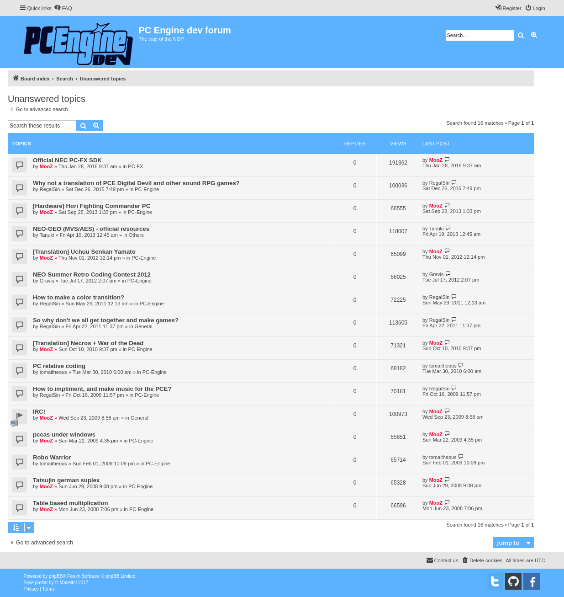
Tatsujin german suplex (66, 480)
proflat (41, 582)
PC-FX (135, 166)
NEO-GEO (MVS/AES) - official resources (91, 228)
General (144, 326)
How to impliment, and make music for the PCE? (102, 388)
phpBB (56, 576)
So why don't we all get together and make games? (106, 320)
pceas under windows (64, 434)
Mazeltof (68, 582)
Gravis (47, 280)
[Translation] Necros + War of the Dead (88, 343)
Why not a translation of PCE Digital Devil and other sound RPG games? (136, 183)
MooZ (46, 166)
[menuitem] (63, 8)
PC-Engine (147, 189)
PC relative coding (59, 365)
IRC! (39, 411)
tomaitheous (53, 372)
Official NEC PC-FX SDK (67, 160)
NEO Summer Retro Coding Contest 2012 (92, 274)
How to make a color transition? (78, 297)
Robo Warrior (52, 457)
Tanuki (47, 235)
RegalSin (50, 189)
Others (136, 235)
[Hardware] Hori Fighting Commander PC (91, 206)
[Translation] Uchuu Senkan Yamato (84, 251)
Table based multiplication (70, 503)
